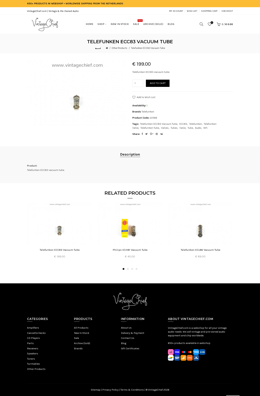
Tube (190, 127)
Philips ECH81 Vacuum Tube (130, 249)
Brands (78, 348)
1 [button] (123, 269)
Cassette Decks (36, 333)
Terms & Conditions (132, 389)
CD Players (33, 338)
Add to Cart (158, 83)
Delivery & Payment (132, 333)
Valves (165, 127)
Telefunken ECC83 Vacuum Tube (148, 48)
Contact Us (127, 338)
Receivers (32, 348)
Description (130, 154)
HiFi (205, 127)
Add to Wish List (146, 97)
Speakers (32, 353)
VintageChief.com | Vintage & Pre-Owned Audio (53, 11)
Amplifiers (33, 327)
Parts (30, 343)
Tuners (31, 358)
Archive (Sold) (82, 343)
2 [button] (128, 269)
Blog (123, 343)
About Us (126, 327)
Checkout (227, 11)
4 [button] (136, 269)
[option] (59, 232)
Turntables (33, 363)
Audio (198, 127)
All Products (81, 327)
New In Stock (81, 333)
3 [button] (132, 269)
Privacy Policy (110, 389)
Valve (182, 127)
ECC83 (183, 123)
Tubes (174, 127)
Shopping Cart (209, 11)
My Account (176, 11)
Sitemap (96, 389)
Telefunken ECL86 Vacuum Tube (200, 249)
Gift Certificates (130, 348)
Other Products (119, 48)
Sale (76, 338)
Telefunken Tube (149, 127)
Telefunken (148, 111)
